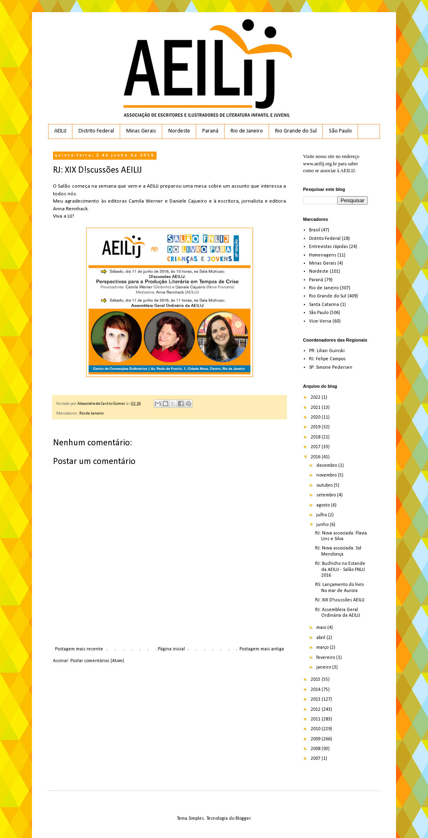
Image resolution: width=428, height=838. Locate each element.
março (323, 647)
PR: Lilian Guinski (327, 350)
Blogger (242, 818)
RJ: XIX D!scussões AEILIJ (339, 600)
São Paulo (340, 131)
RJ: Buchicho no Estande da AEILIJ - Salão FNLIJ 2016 (340, 569)
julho (322, 515)
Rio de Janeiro (247, 131)
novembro (327, 475)
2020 (316, 417)
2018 (316, 437)
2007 (316, 758)
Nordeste (179, 131)
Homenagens (322, 255)
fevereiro (326, 657)
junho (323, 524)
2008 (316, 748)
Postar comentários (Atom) (97, 660)
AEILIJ (60, 131)
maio (321, 627)
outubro (325, 485)
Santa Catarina (324, 304)
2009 (316, 739)
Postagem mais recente (79, 649)
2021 (316, 407)
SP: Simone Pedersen (330, 367)
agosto (323, 505)
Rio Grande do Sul (296, 131)
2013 (316, 699)
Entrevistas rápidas (328, 246)
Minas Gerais (141, 131)
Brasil (314, 230)
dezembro (327, 465)
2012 (316, 709)
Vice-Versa (320, 321)
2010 (316, 729)
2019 (316, 427)
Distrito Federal (96, 131)
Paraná (210, 131)
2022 (316, 397)
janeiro (324, 667)
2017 (316, 447)
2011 (316, 719)
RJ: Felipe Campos (327, 359)
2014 (316, 689)
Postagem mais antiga (261, 649)
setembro (326, 495)
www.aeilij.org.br (320, 164)
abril (321, 637)
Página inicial (171, 649)
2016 (316, 457)
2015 (316, 679)
